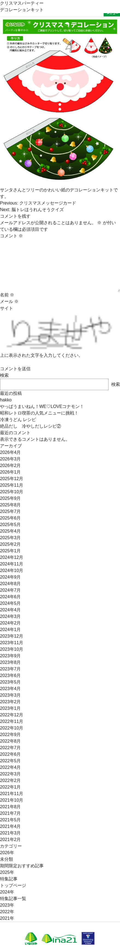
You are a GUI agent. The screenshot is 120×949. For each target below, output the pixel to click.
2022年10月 (11, 728)
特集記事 (8, 879)
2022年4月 (10, 767)
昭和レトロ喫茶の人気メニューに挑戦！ (39, 413)
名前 (7, 295)
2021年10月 (11, 800)
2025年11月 (11, 485)
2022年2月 (10, 780)
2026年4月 (10, 452)
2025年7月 (10, 511)
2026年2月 (10, 465)
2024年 (7, 892)
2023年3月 (10, 695)
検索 (4, 375)
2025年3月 (10, 537)
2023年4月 (10, 688)
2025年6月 (10, 518)
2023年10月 (11, 649)
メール (9, 301)
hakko (6, 400)
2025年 (7, 872)
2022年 (7, 911)
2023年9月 (10, 655)
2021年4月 (10, 826)
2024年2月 (10, 623)
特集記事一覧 (13, 898)
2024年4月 (10, 610)
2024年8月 (10, 583)
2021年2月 (10, 839)
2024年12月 (11, 557)
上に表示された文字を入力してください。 (41, 355)
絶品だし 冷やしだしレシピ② (30, 426)
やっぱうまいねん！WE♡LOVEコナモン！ (42, 406)
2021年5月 (10, 819)
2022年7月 (10, 747)
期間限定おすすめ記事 (22, 865)
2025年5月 (10, 524)
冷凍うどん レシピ (18, 419)
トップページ (13, 885)
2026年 (7, 852)
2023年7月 (10, 669)
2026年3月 (10, 459)
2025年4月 (10, 531)
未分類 (6, 859)
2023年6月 (10, 675)
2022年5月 (10, 760)
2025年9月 (10, 498)
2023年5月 (10, 682)
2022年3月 (10, 774)
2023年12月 (11, 636)
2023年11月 (11, 642)
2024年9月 (10, 577)
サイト (6, 308)
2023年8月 (10, 662)
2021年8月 (10, 806)
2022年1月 (10, 787)
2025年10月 (11, 491)
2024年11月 (11, 564)
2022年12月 (11, 715)
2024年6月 (10, 596)
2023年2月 (10, 701)
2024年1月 (10, 629)
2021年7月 (10, 813)
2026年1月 (10, 472)
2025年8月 (10, 505)
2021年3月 (10, 833)
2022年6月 (10, 754)
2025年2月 (10, 544)
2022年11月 (11, 721)
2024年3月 (10, 616)
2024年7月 (10, 590)
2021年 (7, 918)
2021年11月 (11, 793)
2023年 (7, 905)
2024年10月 (11, 570)
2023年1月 (10, 708)
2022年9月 (10, 734)
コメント (11, 235)
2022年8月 (10, 741)
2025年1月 (10, 550)
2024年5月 (10, 603)
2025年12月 (11, 478)
